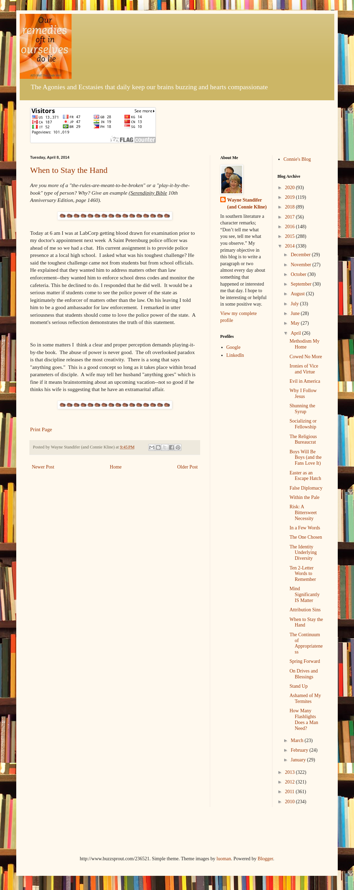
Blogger (265, 858)
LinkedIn (235, 355)
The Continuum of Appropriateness (306, 643)
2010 (290, 801)
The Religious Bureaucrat (303, 439)
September (302, 284)
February (300, 750)
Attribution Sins (304, 609)
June (296, 313)
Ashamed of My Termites (305, 698)
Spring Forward (304, 661)
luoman (223, 858)
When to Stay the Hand (69, 170)
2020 (290, 187)
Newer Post (43, 467)
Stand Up (298, 686)
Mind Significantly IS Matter (304, 594)
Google (233, 347)
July (295, 303)
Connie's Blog (297, 159)
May (296, 323)
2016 (290, 226)
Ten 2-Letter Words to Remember (302, 573)
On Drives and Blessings (303, 673)
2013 (290, 772)
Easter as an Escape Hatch (305, 475)
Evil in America (304, 381)
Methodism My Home (304, 344)
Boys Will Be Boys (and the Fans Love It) (305, 457)
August (298, 293)
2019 (290, 197)
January (299, 759)
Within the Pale (304, 497)
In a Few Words (304, 527)
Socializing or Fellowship (302, 423)
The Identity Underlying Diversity (303, 552)
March (298, 740)
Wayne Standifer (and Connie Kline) (247, 203)
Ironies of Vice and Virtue (303, 368)
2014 (290, 246)
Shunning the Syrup (302, 408)
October (299, 274)
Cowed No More (305, 356)
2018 (290, 207)
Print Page (41, 429)
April (296, 333)
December (301, 254)
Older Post (187, 467)
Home (116, 467)
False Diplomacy (305, 488)
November (302, 264)
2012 (290, 782)
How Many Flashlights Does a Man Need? (303, 719)
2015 (290, 236)
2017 (290, 217)
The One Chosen (305, 537)
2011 (290, 791)
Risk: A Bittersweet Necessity (303, 512)
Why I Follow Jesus (303, 393)
